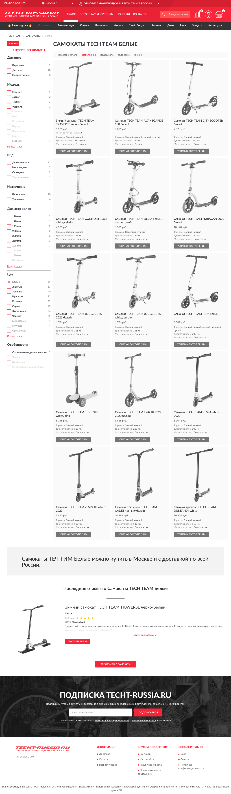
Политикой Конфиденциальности (112, 721)
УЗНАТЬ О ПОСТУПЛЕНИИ (74, 151)
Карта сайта (147, 759)
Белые (16, 282)
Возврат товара (108, 765)
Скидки (184, 759)
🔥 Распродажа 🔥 (20, 25)
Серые (16, 306)
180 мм (16, 255)
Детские (17, 70)
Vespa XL (17, 107)
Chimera (17, 111)
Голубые (17, 326)
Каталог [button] (70, 14)
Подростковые (21, 75)
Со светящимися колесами (27, 367)
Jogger (15, 97)
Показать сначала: (67, 55)
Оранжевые (19, 330)
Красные (17, 296)
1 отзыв (78, 133)
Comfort (17, 92)
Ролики (156, 25)
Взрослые (18, 65)
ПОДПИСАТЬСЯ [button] (148, 712)
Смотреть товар (77, 641)
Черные (16, 316)
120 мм (16, 221)
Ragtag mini (18, 131)
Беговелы (101, 25)
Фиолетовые (19, 311)
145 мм (16, 226)
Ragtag (16, 126)
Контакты (140, 14)
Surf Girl (16, 141)
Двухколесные (20, 162)
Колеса (118, 25)
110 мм (16, 216)
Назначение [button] (16, 187)
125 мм (16, 246)
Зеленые (17, 291)
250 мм (16, 241)
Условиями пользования (144, 721)
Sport (15, 136)
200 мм (16, 231)
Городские (18, 194)
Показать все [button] (14, 146)
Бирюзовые (19, 321)
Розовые (17, 301)
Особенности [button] (17, 344)
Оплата (103, 759)
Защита (197, 25)
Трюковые (18, 199)
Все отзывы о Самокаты (115, 664)
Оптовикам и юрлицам (97, 14)
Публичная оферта (151, 765)
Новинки (123, 14)
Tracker (16, 102)
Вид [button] (10, 155)
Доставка (104, 754)
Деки (170, 25)
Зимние (16, 357)
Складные (18, 172)
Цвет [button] (11, 274)
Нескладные (19, 167)
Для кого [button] (14, 57)
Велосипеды (66, 25)
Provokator (18, 121)
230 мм (16, 236)
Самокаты (44, 25)
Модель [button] (13, 84)
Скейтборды (137, 25)
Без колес (18, 260)
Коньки (84, 25)
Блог (183, 754)
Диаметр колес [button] (19, 209)
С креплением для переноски (29, 352)
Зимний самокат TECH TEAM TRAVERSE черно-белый (115, 607)
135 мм (16, 250)
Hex (14, 116)
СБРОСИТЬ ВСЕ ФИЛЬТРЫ (29, 50)
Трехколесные (20, 177)
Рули (183, 25)
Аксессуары (215, 25)
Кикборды (18, 362)
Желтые (17, 287)
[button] (208, 14)
